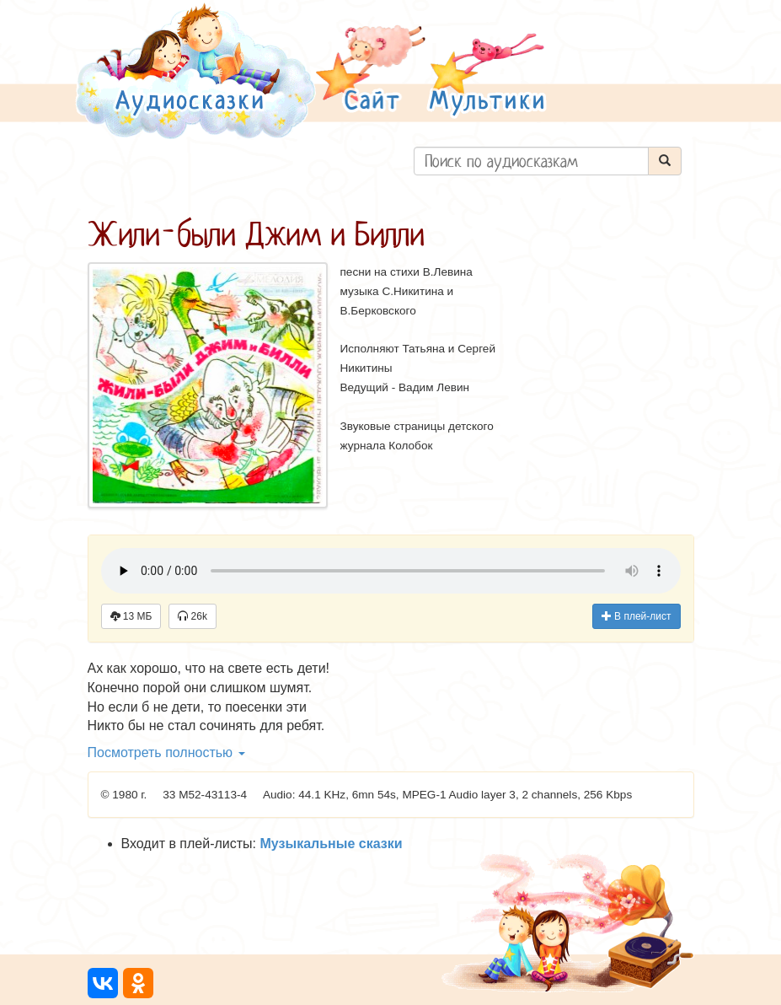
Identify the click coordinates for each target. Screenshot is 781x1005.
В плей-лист (636, 616)
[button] (370, 70)
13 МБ (131, 616)
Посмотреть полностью (166, 752)
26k (192, 616)
